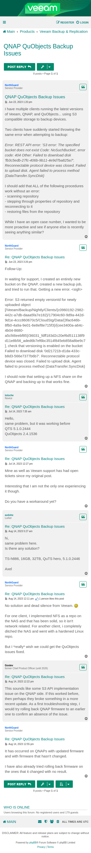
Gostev (9, 665)
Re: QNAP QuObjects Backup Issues (35, 257)
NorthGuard (11, 85)
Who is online (17, 807)
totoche (9, 395)
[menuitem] (82, 22)
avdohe (9, 515)
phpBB (33, 842)
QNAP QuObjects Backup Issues (38, 50)
